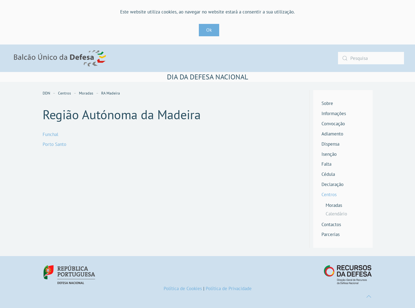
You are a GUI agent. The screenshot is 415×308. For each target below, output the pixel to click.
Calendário (336, 214)
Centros (329, 195)
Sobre (327, 103)
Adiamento (332, 134)
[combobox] (371, 58)
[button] (369, 296)
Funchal (50, 134)
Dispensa (330, 144)
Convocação (333, 124)
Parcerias (330, 234)
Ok (209, 30)
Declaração (332, 184)
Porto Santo (54, 144)
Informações (333, 113)
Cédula (328, 174)
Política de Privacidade (229, 288)
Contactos (331, 224)
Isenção (329, 154)
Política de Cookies (183, 288)
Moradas (334, 205)
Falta (326, 164)
